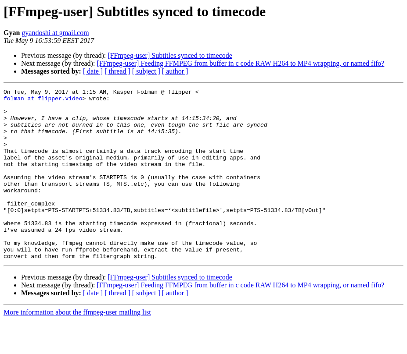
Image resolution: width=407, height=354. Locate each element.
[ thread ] (117, 71)
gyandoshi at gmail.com (55, 32)
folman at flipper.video (43, 101)
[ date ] (93, 71)
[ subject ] (146, 71)
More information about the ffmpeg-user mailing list (77, 346)
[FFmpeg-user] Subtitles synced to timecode (170, 55)
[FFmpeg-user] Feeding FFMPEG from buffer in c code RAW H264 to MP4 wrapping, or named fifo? (240, 63)
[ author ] (175, 71)
